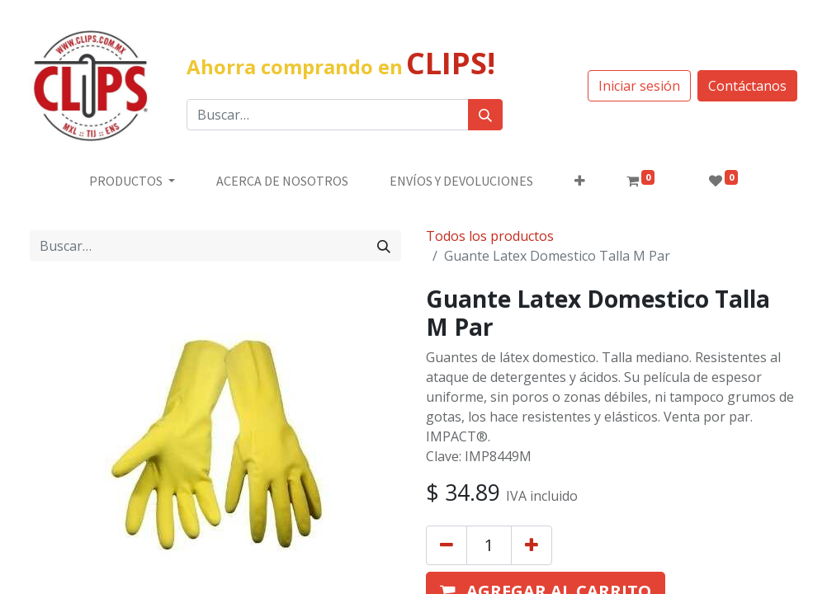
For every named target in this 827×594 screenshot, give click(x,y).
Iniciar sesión (639, 86)
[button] (580, 180)
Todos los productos (490, 236)
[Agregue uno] (531, 545)
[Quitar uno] (446, 545)
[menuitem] (282, 180)
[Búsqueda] (485, 114)
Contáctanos (747, 86)
